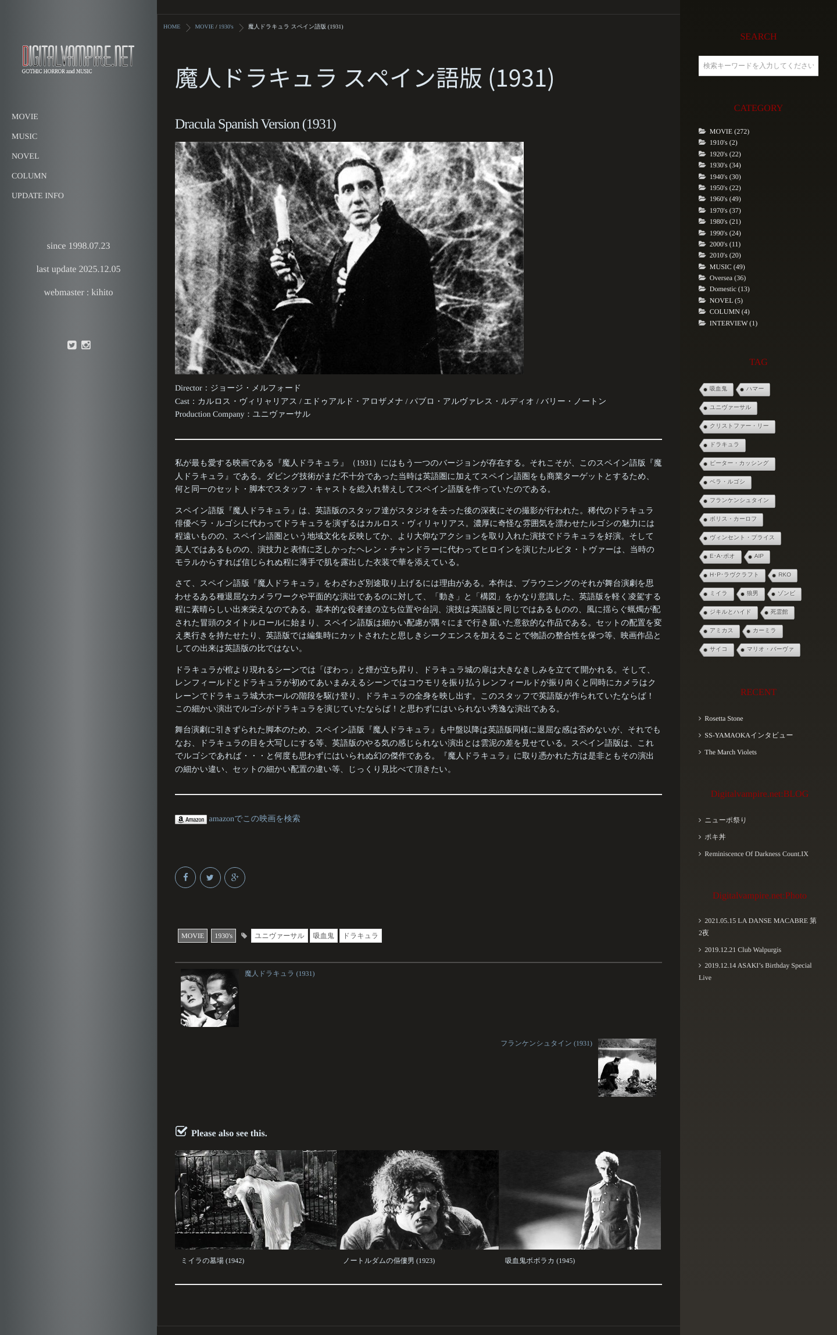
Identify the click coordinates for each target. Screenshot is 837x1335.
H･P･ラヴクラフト (734, 575)
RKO (784, 575)
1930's (223, 935)
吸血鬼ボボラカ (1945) (540, 1190)
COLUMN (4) (730, 311)
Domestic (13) (730, 289)
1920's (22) (725, 154)
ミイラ (719, 593)
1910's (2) (724, 142)
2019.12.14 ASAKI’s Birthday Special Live (755, 971)
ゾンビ (787, 593)
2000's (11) (725, 244)
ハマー (755, 389)
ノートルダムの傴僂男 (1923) (388, 1190)
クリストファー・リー (739, 426)
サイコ (719, 649)
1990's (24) (725, 233)
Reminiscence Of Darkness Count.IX (756, 854)
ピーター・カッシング (739, 463)
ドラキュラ (360, 935)
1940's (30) (725, 177)
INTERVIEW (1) (733, 323)
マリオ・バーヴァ (770, 649)
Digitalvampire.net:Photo (760, 896)
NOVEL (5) (726, 300)
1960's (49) (725, 199)
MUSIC (24, 137)
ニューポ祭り (725, 820)
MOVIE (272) (729, 131)
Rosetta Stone (723, 718)
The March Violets (730, 752)
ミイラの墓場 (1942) (212, 1190)
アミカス (722, 631)
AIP (759, 556)
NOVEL (25, 156)
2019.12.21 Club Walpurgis (742, 950)
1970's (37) (725, 210)
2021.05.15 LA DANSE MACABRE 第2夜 (758, 927)
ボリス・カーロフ (733, 519)
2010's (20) (725, 255)
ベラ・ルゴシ (727, 482)
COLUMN (29, 176)
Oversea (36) (728, 278)
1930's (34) (725, 165)
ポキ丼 (715, 837)
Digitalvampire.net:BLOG (760, 794)
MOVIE (25, 117)
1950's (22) (725, 188)
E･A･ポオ (722, 556)
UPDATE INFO (38, 196)
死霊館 (779, 612)
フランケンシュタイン (739, 501)
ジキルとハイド (731, 612)
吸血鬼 (323, 935)
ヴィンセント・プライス (742, 538)
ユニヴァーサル (280, 935)
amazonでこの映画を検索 (237, 818)
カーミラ (765, 631)
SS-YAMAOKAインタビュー (748, 735)
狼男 (753, 593)
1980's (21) (725, 221)
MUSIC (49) (727, 267)
